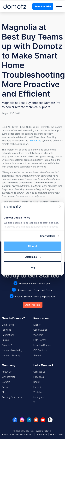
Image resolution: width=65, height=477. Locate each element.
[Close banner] (60, 206)
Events (37, 324)
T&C (61, 434)
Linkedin (37, 387)
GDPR (53, 434)
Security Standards (12, 397)
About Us (7, 371)
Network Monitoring (12, 350)
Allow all (32, 246)
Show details (47, 236)
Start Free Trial (43, 6)
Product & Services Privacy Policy (17, 434)
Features (6, 329)
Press (5, 387)
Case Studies (40, 329)
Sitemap (37, 355)
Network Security (11, 355)
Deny (32, 267)
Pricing (5, 339)
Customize (32, 256)
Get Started (8, 324)
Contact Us (39, 371)
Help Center (39, 339)
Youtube (37, 392)
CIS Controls (40, 350)
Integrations (8, 334)
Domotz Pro (35, 140)
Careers (6, 381)
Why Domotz (8, 376)
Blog (4, 392)
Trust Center (41, 434)
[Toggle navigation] (59, 6)
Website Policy (42, 431)
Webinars (38, 334)
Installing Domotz (42, 345)
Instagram (38, 397)
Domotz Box (8, 345)
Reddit (36, 381)
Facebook (38, 376)
